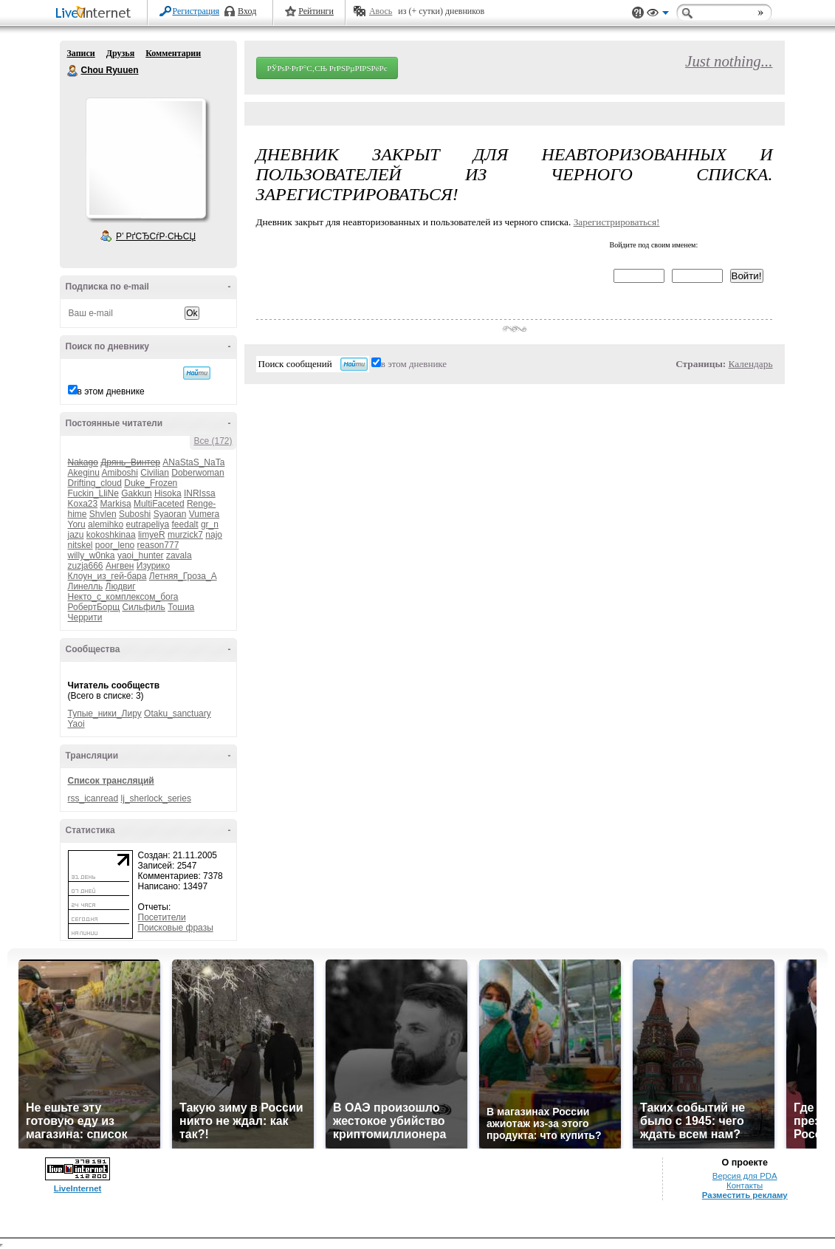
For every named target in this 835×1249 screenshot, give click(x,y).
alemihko (105, 524)
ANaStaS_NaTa (193, 462)
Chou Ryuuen (73, 71)
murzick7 (185, 535)
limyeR (151, 535)
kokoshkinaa (111, 535)
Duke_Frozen (150, 483)
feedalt (185, 524)
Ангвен (120, 566)
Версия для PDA (744, 1175)
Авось (380, 11)
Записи (81, 53)
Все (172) (212, 441)
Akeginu (84, 473)
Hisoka (168, 493)
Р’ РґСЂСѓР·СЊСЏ (156, 236)
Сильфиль (143, 607)
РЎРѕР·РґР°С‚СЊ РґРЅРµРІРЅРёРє (327, 68)
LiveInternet (96, 13)
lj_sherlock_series (156, 798)
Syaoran (170, 514)
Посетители (162, 917)
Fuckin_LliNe (93, 493)
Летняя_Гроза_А (183, 576)
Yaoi (76, 724)
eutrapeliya (147, 524)
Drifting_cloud (95, 483)
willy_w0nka (91, 555)
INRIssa (200, 493)
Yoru (77, 524)
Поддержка (638, 13)
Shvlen (103, 514)
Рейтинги (316, 11)
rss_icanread (93, 798)
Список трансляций (111, 781)
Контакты (744, 1185)
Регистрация (196, 11)
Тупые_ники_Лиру (105, 713)
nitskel (80, 545)
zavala (179, 555)
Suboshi (135, 514)
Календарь (751, 363)
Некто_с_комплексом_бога (123, 597)
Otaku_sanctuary (177, 713)
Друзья (120, 53)
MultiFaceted (159, 504)
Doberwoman (197, 473)
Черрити (85, 617)
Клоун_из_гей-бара (107, 576)
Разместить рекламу (745, 1195)
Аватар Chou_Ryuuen (145, 158)
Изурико (153, 566)
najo (213, 535)
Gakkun (136, 493)
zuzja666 (85, 566)
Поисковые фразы (175, 928)
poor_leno (114, 545)
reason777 (158, 545)
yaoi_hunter (140, 555)
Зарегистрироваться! (617, 221)
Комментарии (173, 53)
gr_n (210, 524)
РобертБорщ (94, 607)
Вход (247, 11)
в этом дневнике (111, 391)
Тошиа (181, 607)
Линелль (85, 586)
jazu (76, 535)
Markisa (115, 504)
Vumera (204, 514)
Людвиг (121, 586)
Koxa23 (83, 504)
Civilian (154, 473)
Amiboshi (120, 473)
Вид (658, 15)
